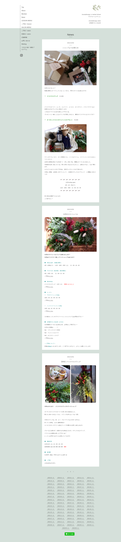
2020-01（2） (51, 521)
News (23, 17)
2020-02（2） (90, 518)
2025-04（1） (51, 484)
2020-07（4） (51, 518)
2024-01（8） (90, 490)
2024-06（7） (90, 487)
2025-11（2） (90, 477)
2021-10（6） (61, 509)
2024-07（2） (80, 487)
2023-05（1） (71, 496)
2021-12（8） (90, 506)
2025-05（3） (90, 480)
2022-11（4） (80, 499)
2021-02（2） (80, 512)
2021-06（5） (90, 509)
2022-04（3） (51, 506)
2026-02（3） (61, 477)
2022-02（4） (71, 506)
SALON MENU (26, 27)
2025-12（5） (80, 477)
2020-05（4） (61, 518)
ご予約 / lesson (27, 24)
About (23, 10)
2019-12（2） (61, 521)
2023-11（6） (61, 493)
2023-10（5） (71, 493)
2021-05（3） (51, 512)
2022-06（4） (80, 502)
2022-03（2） (61, 506)
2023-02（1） (51, 499)
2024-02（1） (80, 490)
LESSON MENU (27, 20)
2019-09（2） (90, 521)
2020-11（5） (61, 515)
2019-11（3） (71, 521)
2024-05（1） (51, 490)
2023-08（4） (90, 493)
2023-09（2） (80, 493)
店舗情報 (24, 37)
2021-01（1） (90, 512)
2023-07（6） (51, 496)
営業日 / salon (26, 34)
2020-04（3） (71, 518)
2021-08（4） (71, 509)
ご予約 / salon (26, 30)
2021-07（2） (80, 509)
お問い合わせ (26, 40)
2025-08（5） (61, 480)
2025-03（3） (61, 484)
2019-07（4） (61, 525)
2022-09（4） (51, 502)
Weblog (24, 44)
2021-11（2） (51, 509)
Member (24, 14)
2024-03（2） (71, 490)
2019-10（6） (80, 521)
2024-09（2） (61, 487)
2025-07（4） (71, 480)
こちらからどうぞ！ (50, 463)
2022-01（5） (80, 506)
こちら (51, 276)
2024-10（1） (51, 487)
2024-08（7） (71, 487)
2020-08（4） (90, 515)
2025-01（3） (80, 484)
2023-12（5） (51, 493)
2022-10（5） (90, 499)
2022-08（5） (61, 502)
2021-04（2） (61, 512)
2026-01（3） (71, 477)
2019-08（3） (51, 525)
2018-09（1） (66, 528)
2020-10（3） (71, 515)
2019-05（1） (80, 525)
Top (23, 7)
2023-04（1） (80, 496)
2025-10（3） (51, 480)
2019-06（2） (71, 525)
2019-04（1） (90, 525)
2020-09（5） (80, 515)
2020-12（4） (51, 515)
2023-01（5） (61, 499)
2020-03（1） (80, 518)
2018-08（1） (75, 528)
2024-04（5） (61, 490)
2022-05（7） (90, 502)
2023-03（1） (90, 496)
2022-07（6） (71, 502)
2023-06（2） (61, 496)
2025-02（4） (71, 484)
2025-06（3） (80, 480)
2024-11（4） (90, 484)
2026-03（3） (51, 477)
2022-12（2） (71, 499)
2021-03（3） (71, 512)
